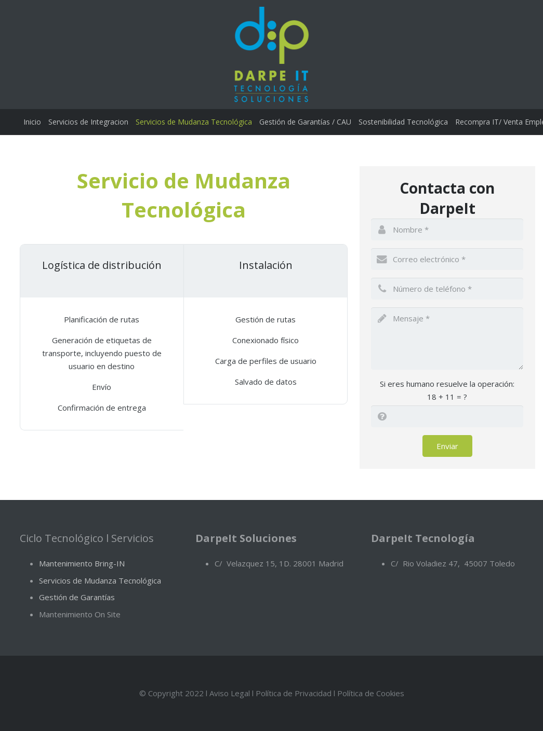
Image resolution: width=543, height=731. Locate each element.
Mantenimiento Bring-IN (82, 563)
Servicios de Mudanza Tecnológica (100, 580)
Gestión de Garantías (77, 597)
